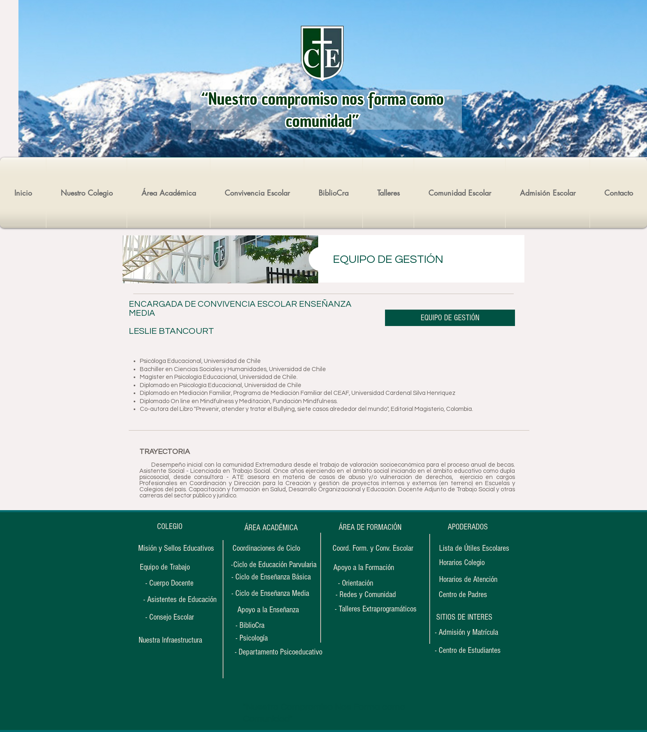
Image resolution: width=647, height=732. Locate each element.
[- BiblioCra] (261, 625)
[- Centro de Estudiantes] (468, 650)
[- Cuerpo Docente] (169, 583)
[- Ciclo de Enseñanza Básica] (271, 577)
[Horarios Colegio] (466, 562)
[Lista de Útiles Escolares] (474, 548)
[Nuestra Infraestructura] (170, 640)
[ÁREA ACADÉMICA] (271, 528)
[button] (464, 617)
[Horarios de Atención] (468, 579)
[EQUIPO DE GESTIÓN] (450, 318)
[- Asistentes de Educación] (180, 599)
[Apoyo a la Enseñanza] (268, 609)
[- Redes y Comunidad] (365, 595)
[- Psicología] (261, 638)
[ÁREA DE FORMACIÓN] (370, 527)
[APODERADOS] (468, 527)
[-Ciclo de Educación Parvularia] (274, 564)
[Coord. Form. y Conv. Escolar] (372, 548)
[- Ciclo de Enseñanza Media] (270, 593)
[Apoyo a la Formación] (363, 567)
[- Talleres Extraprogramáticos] (376, 609)
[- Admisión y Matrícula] (466, 632)
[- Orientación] (363, 583)
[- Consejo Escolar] (169, 617)
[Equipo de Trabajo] (165, 567)
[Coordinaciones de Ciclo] (266, 548)
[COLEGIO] (170, 526)
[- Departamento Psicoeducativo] (278, 652)
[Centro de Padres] (463, 594)
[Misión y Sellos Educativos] (176, 548)
